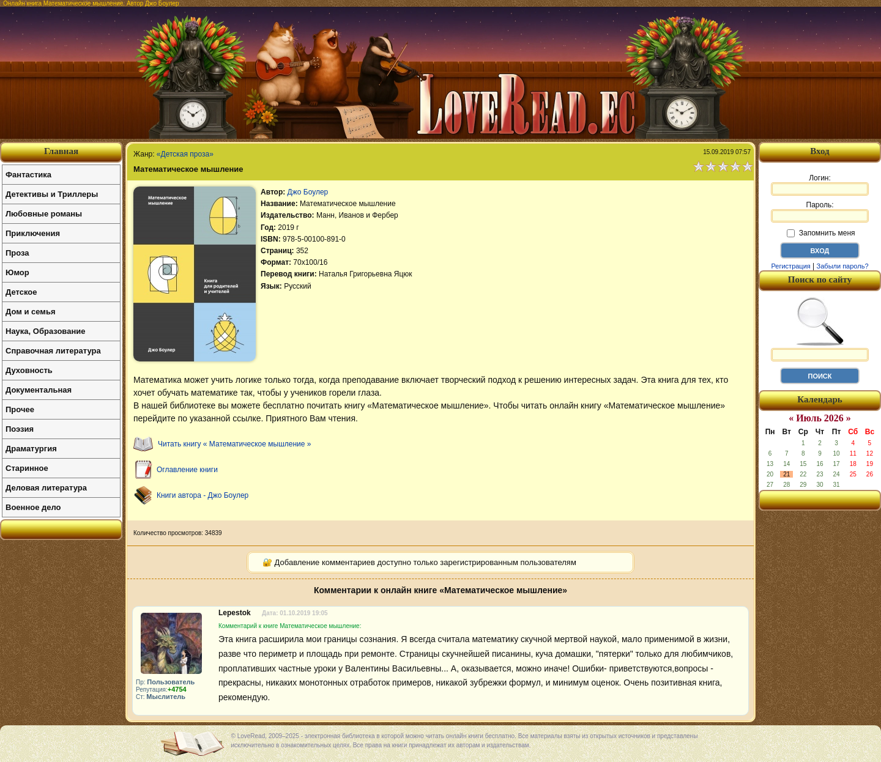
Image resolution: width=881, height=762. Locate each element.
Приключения (33, 233)
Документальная (39, 389)
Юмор (17, 272)
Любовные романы (44, 213)
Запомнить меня (821, 233)
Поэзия (20, 429)
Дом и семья (31, 311)
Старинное (27, 468)
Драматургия (31, 448)
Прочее (20, 409)
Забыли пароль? (843, 266)
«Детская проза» (185, 154)
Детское (21, 292)
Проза (17, 252)
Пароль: (820, 212)
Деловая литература (46, 487)
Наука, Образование (45, 331)
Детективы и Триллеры (52, 194)
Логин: (820, 185)
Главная (61, 151)
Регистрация (790, 266)
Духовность (29, 370)
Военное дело (33, 507)
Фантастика (28, 174)
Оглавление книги (187, 469)
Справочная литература (53, 350)
